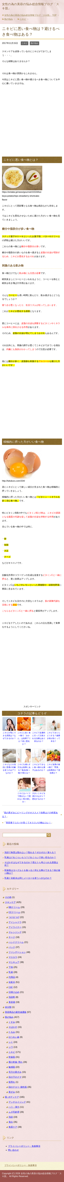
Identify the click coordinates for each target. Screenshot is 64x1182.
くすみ (12, 1022)
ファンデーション (17, 952)
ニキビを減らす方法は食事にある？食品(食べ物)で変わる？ (24, 768)
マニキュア (14, 962)
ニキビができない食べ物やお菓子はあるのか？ (38, 767)
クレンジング (15, 932)
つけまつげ (14, 917)
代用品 (12, 977)
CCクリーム (14, 912)
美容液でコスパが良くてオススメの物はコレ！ (28, 822)
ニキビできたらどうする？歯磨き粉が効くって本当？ (53, 737)
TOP (30, 15)
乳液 (11, 972)
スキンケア (10, 902)
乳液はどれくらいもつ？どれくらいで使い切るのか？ (30, 857)
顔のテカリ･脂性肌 (18, 1087)
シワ (11, 1047)
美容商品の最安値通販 (15, 1012)
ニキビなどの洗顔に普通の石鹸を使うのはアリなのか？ (9, 768)
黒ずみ (12, 1092)
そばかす (13, 1027)
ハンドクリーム (16, 942)
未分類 (8, 1007)
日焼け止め (14, 992)
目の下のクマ (15, 1077)
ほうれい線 (14, 1037)
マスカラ (13, 957)
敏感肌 (12, 1067)
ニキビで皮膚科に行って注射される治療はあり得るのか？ (38, 737)
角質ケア (13, 1127)
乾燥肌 (12, 1057)
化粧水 (12, 982)
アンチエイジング (17, 1102)
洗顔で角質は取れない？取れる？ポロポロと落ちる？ (30, 852)
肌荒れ (12, 1082)
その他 (8, 897)
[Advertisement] (32, 119)
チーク (12, 937)
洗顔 (11, 1117)
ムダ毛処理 (14, 1112)
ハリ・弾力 (14, 1107)
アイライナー (15, 927)
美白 (11, 1122)
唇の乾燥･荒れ (16, 1062)
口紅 (11, 987)
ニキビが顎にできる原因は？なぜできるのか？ (9, 735)
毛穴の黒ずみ (15, 1072)
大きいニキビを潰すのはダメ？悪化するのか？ (38, 796)
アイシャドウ (15, 922)
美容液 (12, 1002)
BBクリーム (14, 907)
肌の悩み (34, 43)
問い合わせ (13, 1150)
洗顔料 (12, 997)
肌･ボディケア (12, 1097)
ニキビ (24, 43)
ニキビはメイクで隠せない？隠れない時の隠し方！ (24, 797)
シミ (11, 1042)
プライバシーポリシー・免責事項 (24, 1146)
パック (12, 947)
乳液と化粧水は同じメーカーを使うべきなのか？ (28, 878)
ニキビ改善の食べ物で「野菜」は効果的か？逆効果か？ (53, 768)
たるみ (12, 1032)
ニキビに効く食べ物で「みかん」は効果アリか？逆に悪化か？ (24, 738)
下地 (11, 967)
